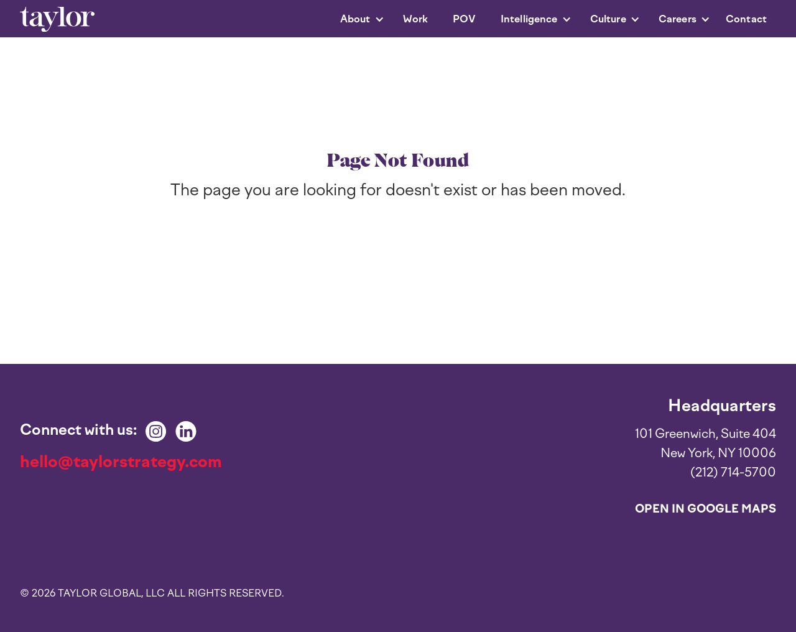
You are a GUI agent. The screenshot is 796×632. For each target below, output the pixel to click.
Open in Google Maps (705, 509)
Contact (746, 19)
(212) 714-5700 (733, 472)
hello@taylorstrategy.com (121, 462)
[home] (57, 19)
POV (464, 19)
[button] (356, 19)
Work (415, 19)
